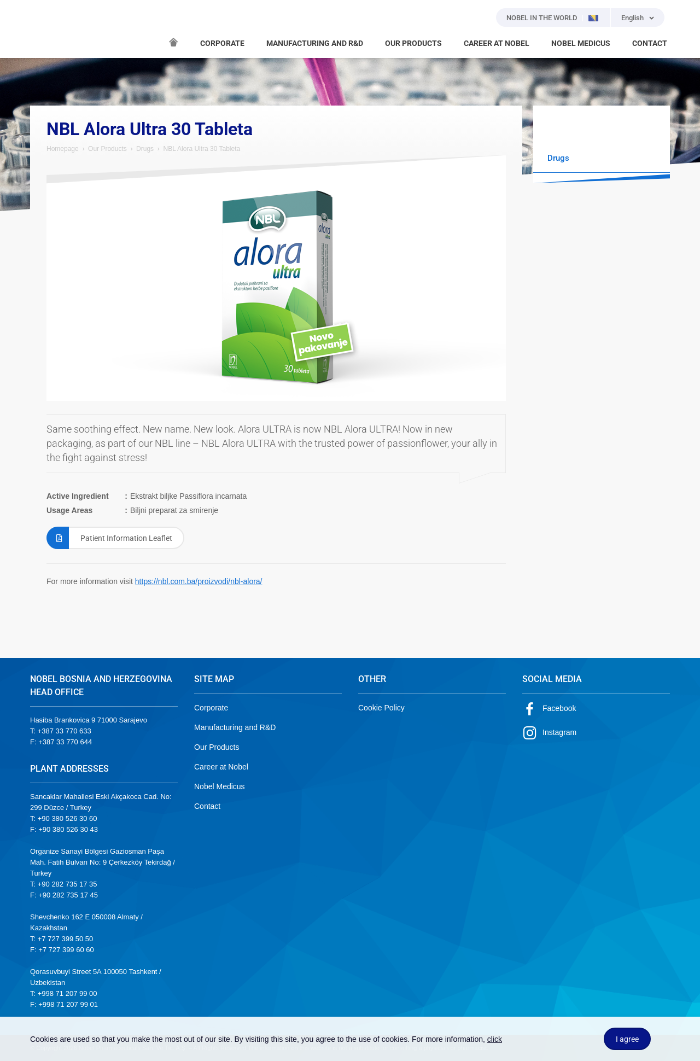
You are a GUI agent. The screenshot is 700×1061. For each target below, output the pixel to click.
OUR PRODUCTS (413, 43)
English (632, 18)
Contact (207, 806)
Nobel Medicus (219, 786)
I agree (627, 1039)
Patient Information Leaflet (109, 538)
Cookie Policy (381, 707)
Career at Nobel (221, 766)
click (494, 1039)
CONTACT (649, 43)
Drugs (145, 149)
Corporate (211, 707)
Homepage (62, 149)
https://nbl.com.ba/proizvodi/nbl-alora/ (198, 581)
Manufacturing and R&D (235, 727)
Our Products (107, 149)
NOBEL (45, 29)
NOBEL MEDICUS (580, 43)
